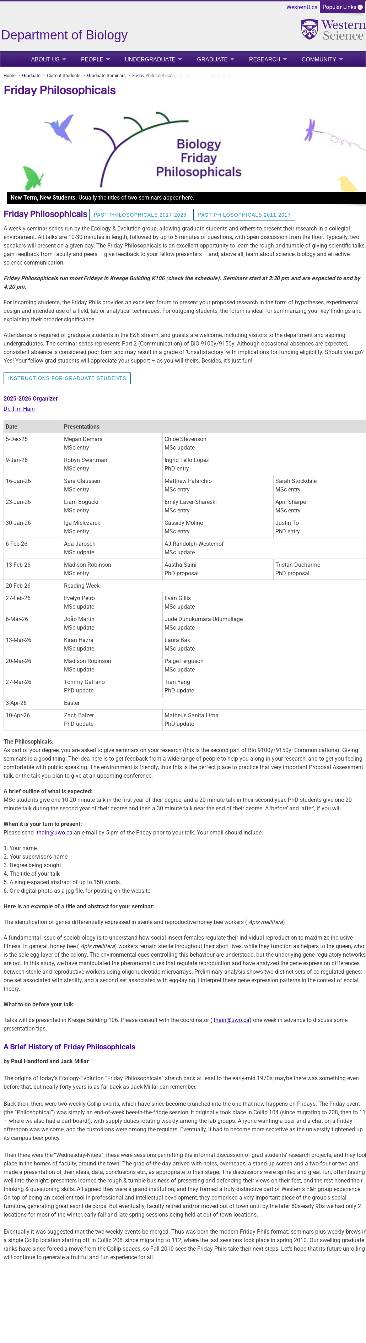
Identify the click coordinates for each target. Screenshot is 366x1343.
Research (264, 59)
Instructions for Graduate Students (67, 378)
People (92, 59)
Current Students (64, 75)
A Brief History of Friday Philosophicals (69, 1047)
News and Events (162, 76)
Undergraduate (150, 59)
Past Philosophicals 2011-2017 (244, 215)
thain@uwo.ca (54, 832)
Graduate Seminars (106, 75)
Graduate (212, 59)
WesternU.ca (302, 7)
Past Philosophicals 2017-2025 (140, 215)
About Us (45, 59)
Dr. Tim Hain (19, 409)
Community (319, 59)
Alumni (221, 76)
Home (10, 75)
